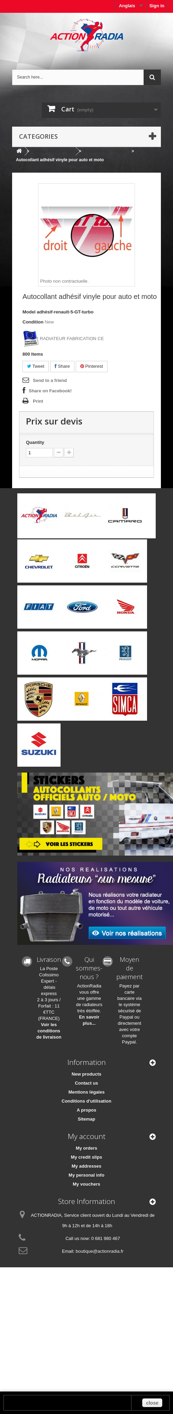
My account (87, 1136)
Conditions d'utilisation (86, 1101)
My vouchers (86, 1184)
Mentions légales (87, 1092)
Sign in (156, 5)
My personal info (86, 1175)
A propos (87, 1110)
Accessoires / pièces (53, 151)
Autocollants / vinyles (105, 151)
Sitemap (86, 1119)
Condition (33, 322)
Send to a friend (50, 380)
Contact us (86, 1083)
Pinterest (91, 366)
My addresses (86, 1166)
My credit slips (86, 1157)
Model (29, 311)
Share (62, 366)
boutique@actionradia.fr (100, 1251)
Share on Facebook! (50, 390)
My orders (86, 1148)
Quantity (35, 442)
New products (86, 1074)
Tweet (35, 366)
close (152, 1403)
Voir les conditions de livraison (48, 1031)
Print (38, 401)
